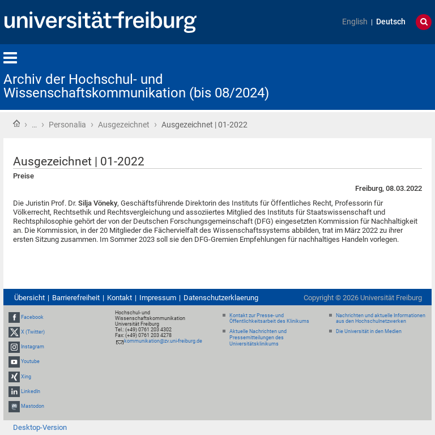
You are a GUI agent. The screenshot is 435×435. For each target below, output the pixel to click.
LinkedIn (30, 391)
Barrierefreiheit (76, 297)
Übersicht (29, 297)
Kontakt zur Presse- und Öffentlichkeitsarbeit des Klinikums (269, 319)
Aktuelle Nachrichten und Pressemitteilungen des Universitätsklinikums (258, 338)
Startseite (16, 123)
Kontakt (119, 297)
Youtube (30, 361)
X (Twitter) (33, 332)
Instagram (32, 346)
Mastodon (32, 406)
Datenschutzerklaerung (221, 297)
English (355, 22)
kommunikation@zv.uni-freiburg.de (163, 341)
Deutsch (391, 22)
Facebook (32, 317)
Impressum (157, 297)
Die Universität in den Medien (369, 331)
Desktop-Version (40, 427)
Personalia (67, 124)
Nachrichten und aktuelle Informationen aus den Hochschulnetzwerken (380, 319)
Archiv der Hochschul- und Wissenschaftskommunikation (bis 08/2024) (136, 86)
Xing (26, 376)
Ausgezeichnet (124, 124)
